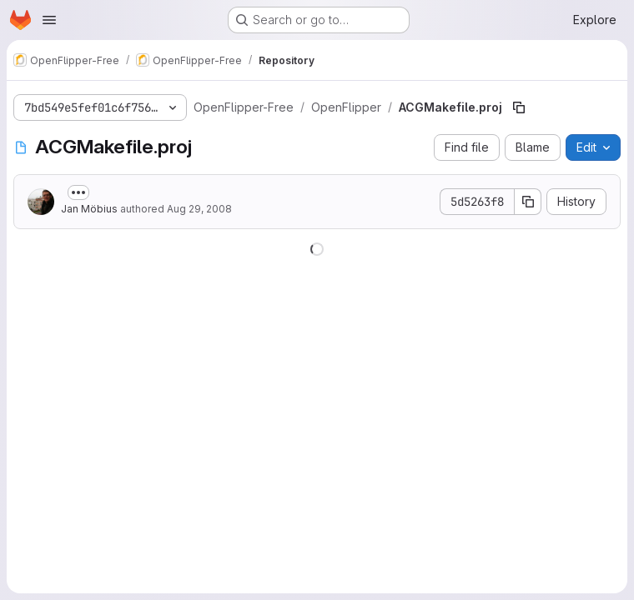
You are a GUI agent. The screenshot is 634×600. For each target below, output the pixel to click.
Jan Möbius (89, 208)
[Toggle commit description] (78, 192)
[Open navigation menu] (49, 20)
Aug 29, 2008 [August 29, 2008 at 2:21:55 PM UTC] (199, 208)
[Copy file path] (519, 107)
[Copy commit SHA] (528, 201)
